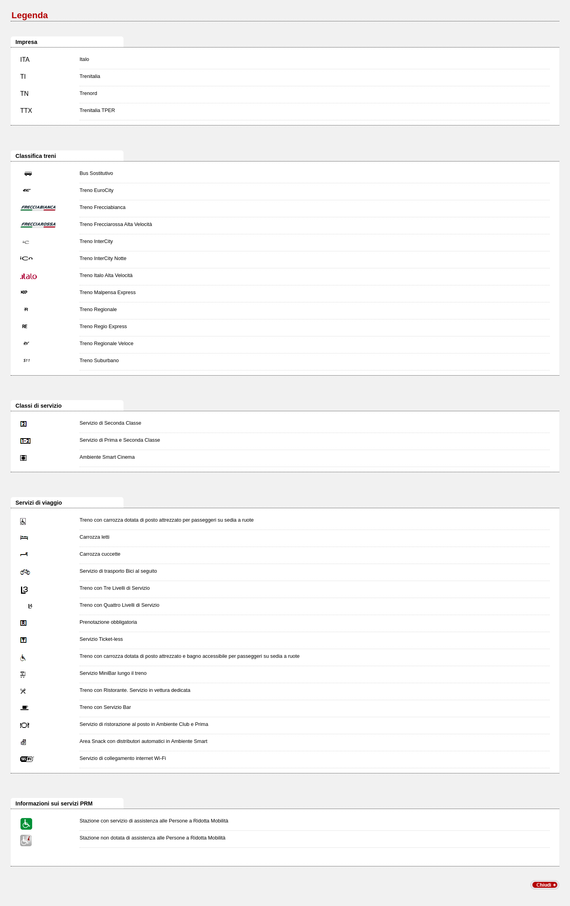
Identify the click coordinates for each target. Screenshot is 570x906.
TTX (26, 110)
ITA (25, 59)
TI (23, 76)
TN (24, 93)
